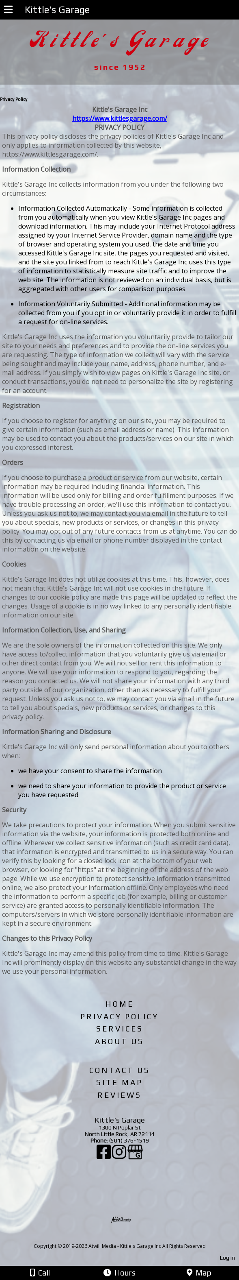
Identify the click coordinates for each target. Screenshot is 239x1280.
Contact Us (119, 1070)
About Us (119, 1041)
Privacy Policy (119, 1016)
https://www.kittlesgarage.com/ (119, 118)
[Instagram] (119, 1156)
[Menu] (8, 10)
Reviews (119, 1094)
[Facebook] (104, 1156)
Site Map (119, 1082)
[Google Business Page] (135, 1156)
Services (119, 1028)
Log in (227, 1257)
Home (120, 1003)
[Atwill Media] (126, 1237)
